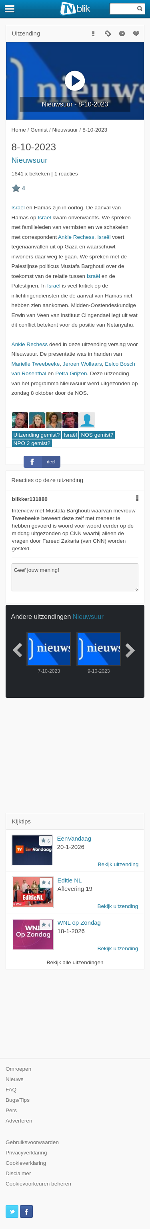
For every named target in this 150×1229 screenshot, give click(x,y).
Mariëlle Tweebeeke (36, 364)
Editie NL (70, 880)
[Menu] (10, 9)
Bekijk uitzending (118, 864)
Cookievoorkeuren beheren (38, 1184)
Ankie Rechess (76, 237)
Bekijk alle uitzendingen (74, 962)
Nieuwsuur (30, 160)
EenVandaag (74, 838)
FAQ (11, 1090)
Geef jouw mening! (75, 577)
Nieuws (15, 1079)
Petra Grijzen (71, 373)
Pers (11, 1110)
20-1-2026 (70, 846)
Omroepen (18, 1069)
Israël (18, 208)
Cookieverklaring (26, 1163)
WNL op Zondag (79, 922)
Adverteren (19, 1121)
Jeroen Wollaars (82, 364)
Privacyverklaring (26, 1153)
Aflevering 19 (75, 888)
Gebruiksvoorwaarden (32, 1142)
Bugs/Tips (18, 1100)
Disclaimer (18, 1173)
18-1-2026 (71, 931)
